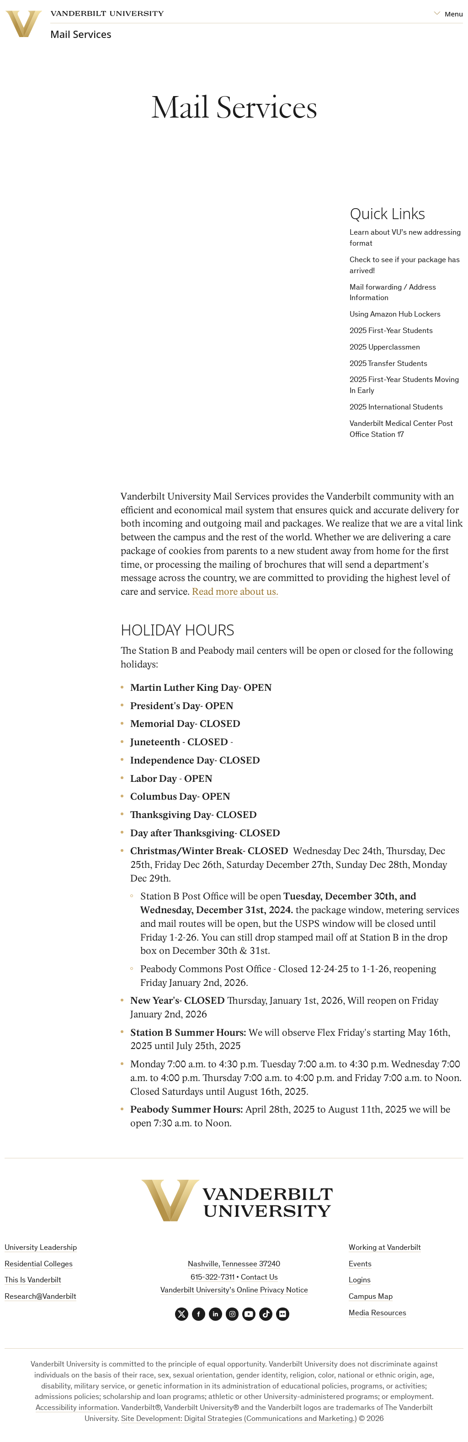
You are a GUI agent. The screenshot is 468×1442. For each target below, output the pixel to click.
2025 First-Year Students (391, 331)
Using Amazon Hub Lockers (395, 315)
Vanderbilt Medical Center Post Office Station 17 (401, 429)
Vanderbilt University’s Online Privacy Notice (234, 1291)
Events (360, 1265)
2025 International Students (396, 408)
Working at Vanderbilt (385, 1248)
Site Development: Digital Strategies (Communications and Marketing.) (239, 1420)
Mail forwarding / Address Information (393, 293)
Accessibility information (76, 1409)
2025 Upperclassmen (385, 348)
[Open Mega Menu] (448, 14)
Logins (360, 1281)
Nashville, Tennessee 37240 (234, 1265)
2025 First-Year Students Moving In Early (404, 386)
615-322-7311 (212, 1278)
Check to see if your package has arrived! (405, 266)
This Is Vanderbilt (33, 1281)
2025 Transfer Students (388, 364)
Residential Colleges (39, 1265)
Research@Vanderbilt (40, 1298)
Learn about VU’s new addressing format (405, 239)
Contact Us (259, 1278)
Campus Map (371, 1298)
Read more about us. (235, 592)
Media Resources (377, 1314)
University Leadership (41, 1248)
